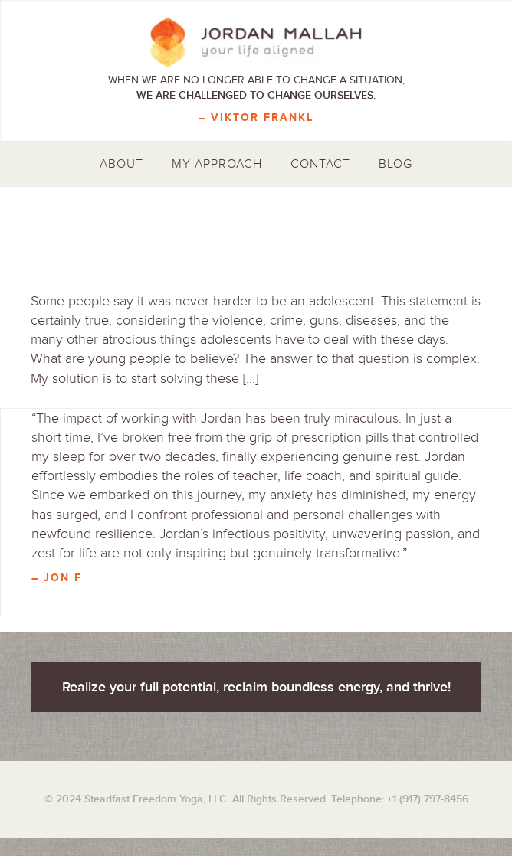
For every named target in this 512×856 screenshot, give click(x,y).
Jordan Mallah (256, 42)
